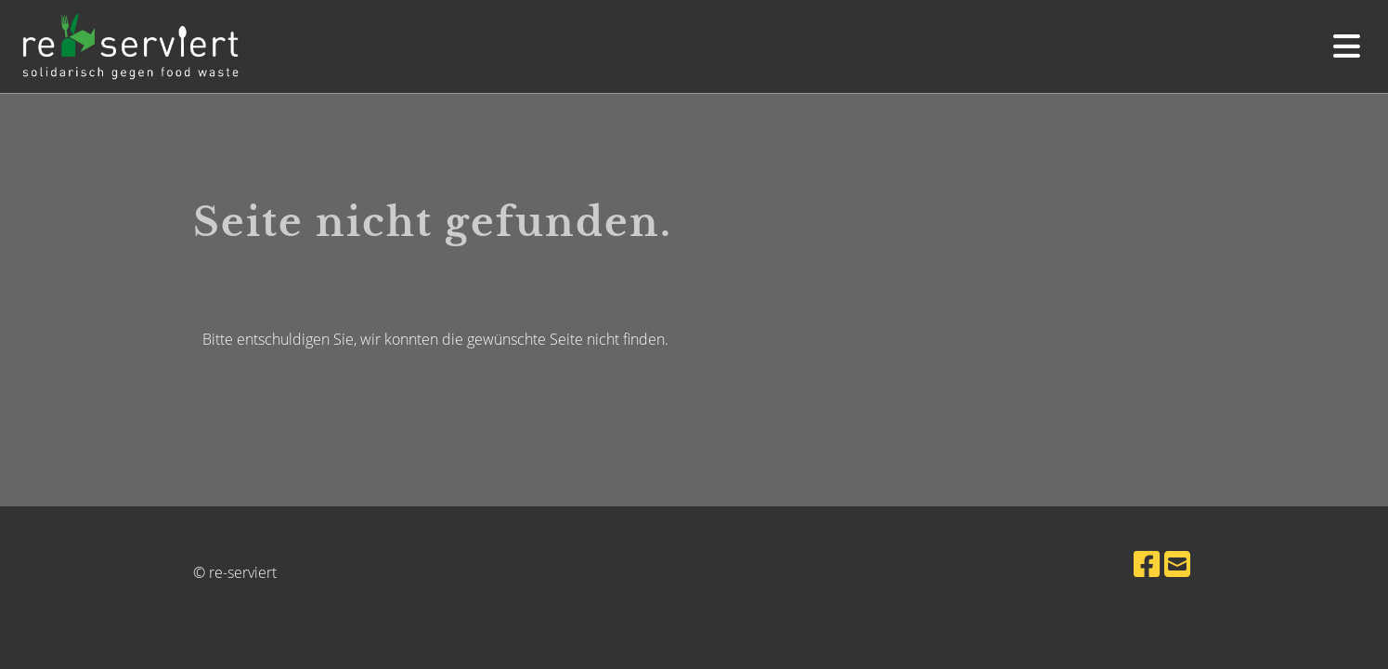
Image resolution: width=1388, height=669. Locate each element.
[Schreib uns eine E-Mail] (1177, 564)
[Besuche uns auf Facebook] (1147, 564)
